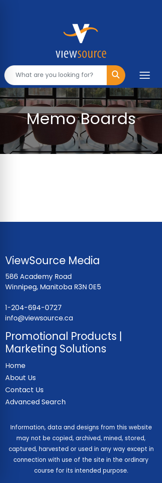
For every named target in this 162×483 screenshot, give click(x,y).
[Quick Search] (55, 75)
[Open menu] (144, 75)
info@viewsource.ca (39, 318)
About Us (20, 378)
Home (15, 366)
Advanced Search (35, 402)
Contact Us (24, 390)
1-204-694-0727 (33, 308)
